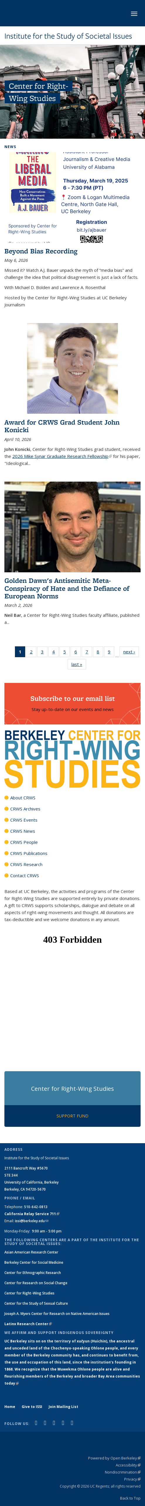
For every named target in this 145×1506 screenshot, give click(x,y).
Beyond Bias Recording (40, 250)
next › (131, 651)
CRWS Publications (28, 853)
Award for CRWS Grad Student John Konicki (62, 426)
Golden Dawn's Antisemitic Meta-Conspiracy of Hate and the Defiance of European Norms (66, 588)
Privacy (132, 1479)
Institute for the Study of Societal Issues (68, 36)
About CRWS (22, 798)
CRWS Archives (25, 809)
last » (78, 664)
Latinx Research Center (28, 1323)
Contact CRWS (24, 875)
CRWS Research (26, 864)
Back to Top (130, 1498)
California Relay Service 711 (31, 1213)
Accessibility (128, 1465)
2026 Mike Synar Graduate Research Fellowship (62, 456)
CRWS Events (23, 820)
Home (9, 1406)
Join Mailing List (63, 1406)
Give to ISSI (32, 1406)
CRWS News (22, 831)
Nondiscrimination (123, 1472)
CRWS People (24, 842)
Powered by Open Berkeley (114, 1458)
